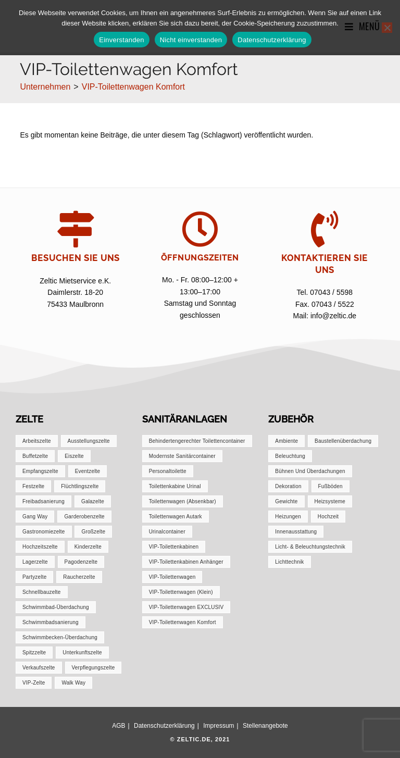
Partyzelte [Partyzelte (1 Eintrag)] (34, 577)
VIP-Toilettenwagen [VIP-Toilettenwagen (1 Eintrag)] (172, 577)
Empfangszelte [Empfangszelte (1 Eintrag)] (40, 471)
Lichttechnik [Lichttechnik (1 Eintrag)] (289, 562)
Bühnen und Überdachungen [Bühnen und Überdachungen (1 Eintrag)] (310, 471)
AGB (118, 725)
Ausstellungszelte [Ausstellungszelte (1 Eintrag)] (89, 441)
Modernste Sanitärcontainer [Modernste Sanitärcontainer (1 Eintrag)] (182, 456)
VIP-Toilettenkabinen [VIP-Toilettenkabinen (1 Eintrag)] (174, 547)
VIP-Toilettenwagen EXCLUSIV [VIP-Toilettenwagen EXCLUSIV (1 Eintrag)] (186, 607)
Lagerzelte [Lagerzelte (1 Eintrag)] (35, 562)
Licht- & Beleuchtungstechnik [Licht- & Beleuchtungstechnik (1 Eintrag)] (310, 547)
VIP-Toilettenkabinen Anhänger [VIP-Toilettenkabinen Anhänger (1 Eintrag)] (186, 562)
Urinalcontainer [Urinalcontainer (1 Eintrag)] (167, 532)
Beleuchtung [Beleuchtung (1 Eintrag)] (290, 456)
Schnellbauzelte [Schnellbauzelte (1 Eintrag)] (41, 592)
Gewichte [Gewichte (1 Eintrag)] (286, 501)
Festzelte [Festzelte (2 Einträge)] (33, 486)
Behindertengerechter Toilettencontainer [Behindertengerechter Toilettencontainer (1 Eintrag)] (197, 441)
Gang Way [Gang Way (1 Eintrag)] (34, 516)
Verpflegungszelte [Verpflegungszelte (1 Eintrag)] (93, 667)
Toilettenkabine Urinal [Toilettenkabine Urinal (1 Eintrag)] (175, 486)
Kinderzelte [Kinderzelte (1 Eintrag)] (88, 547)
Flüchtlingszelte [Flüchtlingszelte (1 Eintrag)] (79, 486)
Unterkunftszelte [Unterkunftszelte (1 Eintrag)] (82, 652)
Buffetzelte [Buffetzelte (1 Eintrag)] (35, 456)
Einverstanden (121, 40)
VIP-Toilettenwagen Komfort (133, 86)
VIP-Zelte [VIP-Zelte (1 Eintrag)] (33, 683)
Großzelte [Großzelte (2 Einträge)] (93, 532)
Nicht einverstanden (191, 40)
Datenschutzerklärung (164, 725)
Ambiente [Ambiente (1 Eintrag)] (286, 441)
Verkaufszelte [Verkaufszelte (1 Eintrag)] (38, 667)
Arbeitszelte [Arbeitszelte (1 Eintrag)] (36, 441)
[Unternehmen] (45, 86)
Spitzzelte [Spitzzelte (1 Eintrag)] (34, 652)
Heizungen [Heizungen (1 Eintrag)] (288, 516)
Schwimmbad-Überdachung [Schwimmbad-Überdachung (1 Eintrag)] (55, 607)
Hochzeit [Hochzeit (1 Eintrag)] (328, 516)
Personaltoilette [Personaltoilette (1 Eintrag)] (167, 471)
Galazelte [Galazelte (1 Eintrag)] (92, 501)
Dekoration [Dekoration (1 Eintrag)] (288, 486)
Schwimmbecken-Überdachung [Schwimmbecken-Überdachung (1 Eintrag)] (59, 637)
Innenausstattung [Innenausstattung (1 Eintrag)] (296, 532)
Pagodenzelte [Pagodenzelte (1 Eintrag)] (81, 562)
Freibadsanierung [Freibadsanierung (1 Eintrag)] (43, 501)
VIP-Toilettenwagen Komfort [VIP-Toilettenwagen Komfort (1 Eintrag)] (182, 622)
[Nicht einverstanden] (387, 27)
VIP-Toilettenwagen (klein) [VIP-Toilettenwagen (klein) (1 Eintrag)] (181, 592)
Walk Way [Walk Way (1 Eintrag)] (73, 683)
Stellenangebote (265, 725)
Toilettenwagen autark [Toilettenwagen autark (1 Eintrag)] (175, 516)
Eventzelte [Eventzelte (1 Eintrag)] (88, 471)
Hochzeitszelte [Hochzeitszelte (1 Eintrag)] (40, 547)
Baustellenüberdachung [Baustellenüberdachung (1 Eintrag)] (343, 441)
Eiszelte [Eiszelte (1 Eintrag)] (74, 456)
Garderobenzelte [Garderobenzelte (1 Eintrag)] (84, 516)
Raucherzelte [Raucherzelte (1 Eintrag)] (79, 577)
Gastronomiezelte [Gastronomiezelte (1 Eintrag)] (43, 532)
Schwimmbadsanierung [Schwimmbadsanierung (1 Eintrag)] (50, 622)
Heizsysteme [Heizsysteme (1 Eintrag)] (330, 501)
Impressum (218, 725)
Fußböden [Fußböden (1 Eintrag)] (330, 486)
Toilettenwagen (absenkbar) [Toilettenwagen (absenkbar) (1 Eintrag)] (182, 501)
